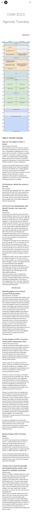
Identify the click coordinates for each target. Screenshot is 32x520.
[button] (2, 2)
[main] (16, 18)
